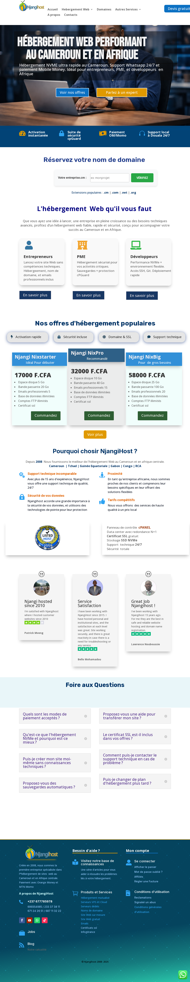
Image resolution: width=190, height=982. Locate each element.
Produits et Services (96, 892)
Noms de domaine (92, 910)
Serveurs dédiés (90, 906)
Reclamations (142, 897)
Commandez (46, 415)
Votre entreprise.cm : (72, 177)
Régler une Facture (146, 881)
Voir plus (95, 434)
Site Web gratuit (90, 919)
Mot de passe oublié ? (148, 871)
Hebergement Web (75, 9)
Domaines (104, 9)
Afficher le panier (145, 866)
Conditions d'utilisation (151, 892)
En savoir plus (35, 295)
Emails (84, 923)
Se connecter (144, 861)
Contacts (70, 15)
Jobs (31, 932)
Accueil (53, 9)
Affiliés (138, 876)
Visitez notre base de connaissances (97, 862)
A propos (54, 15)
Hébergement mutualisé (95, 897)
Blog (31, 944)
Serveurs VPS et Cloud (94, 902)
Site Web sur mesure (93, 915)
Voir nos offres (72, 92)
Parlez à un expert (122, 92)
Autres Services (126, 9)
